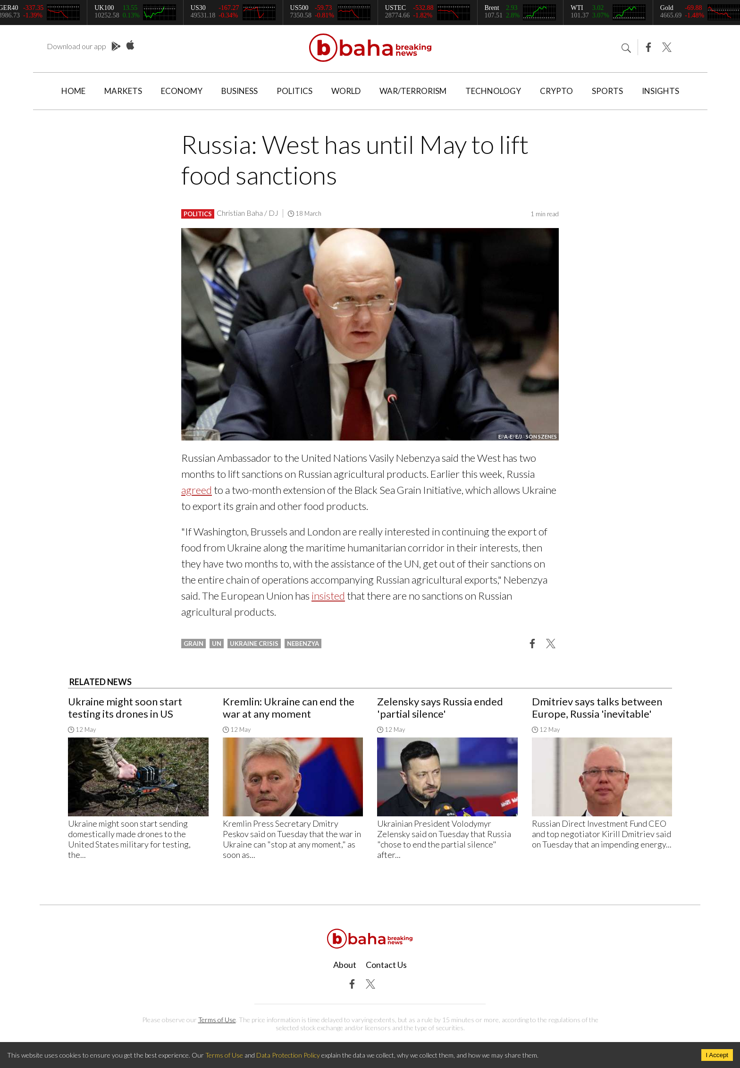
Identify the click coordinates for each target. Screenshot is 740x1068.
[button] (532, 643)
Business (239, 91)
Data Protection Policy (288, 1055)
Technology (493, 91)
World (346, 91)
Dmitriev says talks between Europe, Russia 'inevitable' (597, 707)
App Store (130, 45)
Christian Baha (240, 212)
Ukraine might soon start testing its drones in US (125, 707)
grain (193, 643)
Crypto (556, 91)
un (216, 643)
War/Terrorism (412, 91)
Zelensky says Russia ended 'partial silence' (440, 707)
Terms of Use (217, 1020)
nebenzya (303, 643)
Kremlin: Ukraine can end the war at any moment (288, 707)
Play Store (116, 47)
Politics (294, 91)
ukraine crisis (254, 643)
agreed (196, 489)
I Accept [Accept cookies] (717, 1055)
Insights (660, 91)
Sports (607, 91)
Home (73, 91)
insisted (328, 595)
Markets (123, 91)
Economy (181, 91)
